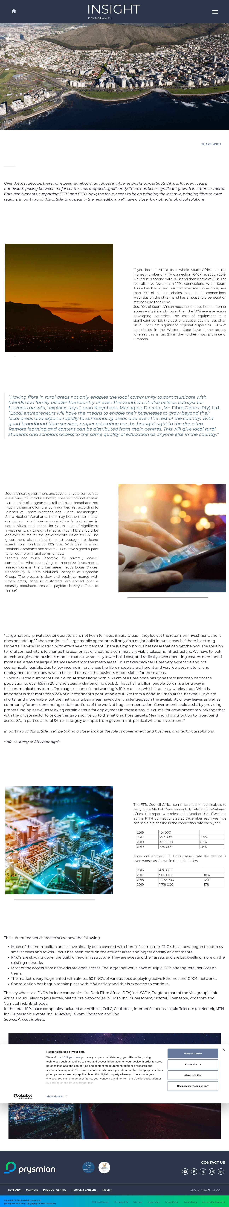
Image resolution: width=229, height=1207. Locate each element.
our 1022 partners (68, 1160)
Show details (54, 1200)
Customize (193, 1168)
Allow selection (192, 1178)
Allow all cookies (192, 1157)
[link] (114, 12)
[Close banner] (223, 1153)
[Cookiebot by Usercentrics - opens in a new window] (22, 1200)
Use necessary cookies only (193, 1189)
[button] (215, 12)
